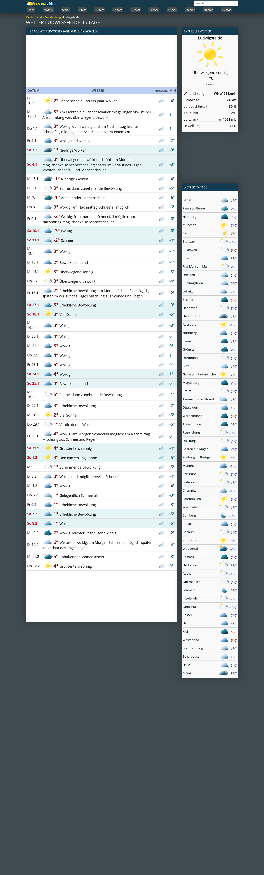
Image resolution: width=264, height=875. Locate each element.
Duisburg (210, 441)
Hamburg (210, 217)
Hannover (210, 308)
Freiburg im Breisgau (210, 457)
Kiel (210, 632)
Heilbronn (210, 565)
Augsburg (210, 325)
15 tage (135, 10)
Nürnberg (210, 333)
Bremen (210, 300)
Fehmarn (210, 590)
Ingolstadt (210, 598)
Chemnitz (210, 491)
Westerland (210, 640)
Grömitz (210, 349)
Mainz (210, 673)
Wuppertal (210, 549)
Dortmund (210, 358)
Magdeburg (210, 383)
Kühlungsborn (210, 283)
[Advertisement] (101, 61)
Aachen (210, 574)
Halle (210, 665)
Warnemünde (210, 416)
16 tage (153, 10)
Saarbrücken (210, 499)
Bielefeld (210, 482)
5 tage (65, 10)
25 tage (190, 10)
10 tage (99, 10)
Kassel (210, 615)
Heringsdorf (210, 316)
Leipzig (210, 291)
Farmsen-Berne (210, 208)
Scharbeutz (210, 657)
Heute (31, 10)
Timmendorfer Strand (210, 399)
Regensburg (210, 432)
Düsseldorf (210, 408)
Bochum (210, 532)
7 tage (82, 10)
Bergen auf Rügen (210, 449)
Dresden (210, 275)
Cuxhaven (210, 250)
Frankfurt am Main (210, 267)
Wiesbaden (210, 507)
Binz (210, 366)
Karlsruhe (210, 474)
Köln (210, 258)
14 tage (117, 10)
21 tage (171, 10)
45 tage (226, 10)
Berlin (210, 200)
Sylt (210, 233)
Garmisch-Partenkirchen (210, 374)
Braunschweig (210, 648)
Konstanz (210, 540)
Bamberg (210, 515)
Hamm (210, 623)
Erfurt (210, 391)
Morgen (48, 10)
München (210, 225)
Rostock (210, 557)
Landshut (210, 607)
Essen (210, 341)
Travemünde (210, 424)
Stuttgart (210, 242)
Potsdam (210, 524)
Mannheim (210, 466)
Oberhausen (210, 582)
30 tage (208, 10)
